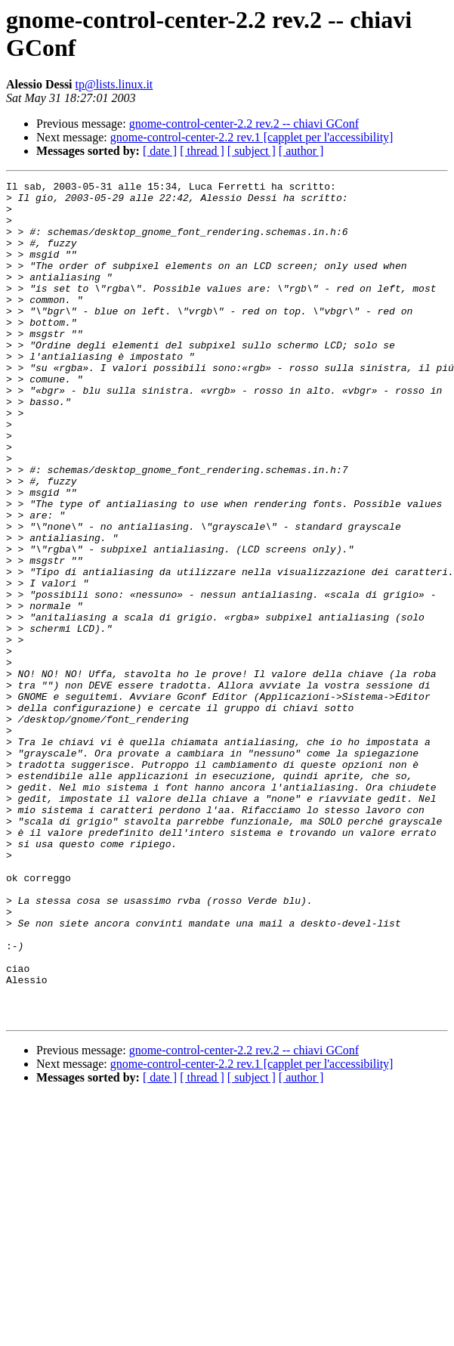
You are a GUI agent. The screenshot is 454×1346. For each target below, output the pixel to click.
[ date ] (160, 150)
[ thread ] (202, 150)
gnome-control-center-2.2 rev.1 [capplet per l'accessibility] (252, 137)
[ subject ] (251, 150)
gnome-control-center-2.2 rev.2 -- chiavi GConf (244, 123)
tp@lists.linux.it (114, 84)
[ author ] (301, 150)
